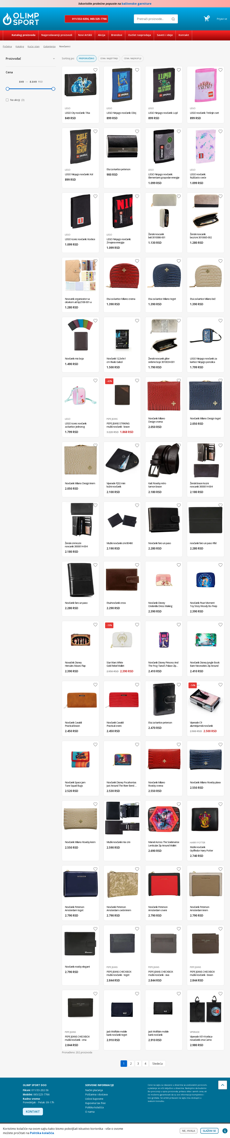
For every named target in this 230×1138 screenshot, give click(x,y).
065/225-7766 (98, 18)
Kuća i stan (34, 46)
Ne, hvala (188, 1130)
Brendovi (116, 35)
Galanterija (49, 46)
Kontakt (184, 35)
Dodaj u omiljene (95, 70)
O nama (90, 1111)
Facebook (218, 4)
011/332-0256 (80, 18)
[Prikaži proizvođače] (54, 58)
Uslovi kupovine (94, 1098)
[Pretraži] (173, 19)
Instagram (225, 4)
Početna (7, 46)
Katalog (20, 46)
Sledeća (157, 1064)
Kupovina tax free (95, 1103)
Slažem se (209, 1130)
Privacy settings (225, 1131)
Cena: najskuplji (132, 58)
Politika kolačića (94, 1107)
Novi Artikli (85, 35)
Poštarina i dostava (96, 1094)
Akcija (101, 35)
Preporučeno (86, 58)
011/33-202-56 (40, 1090)
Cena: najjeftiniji (109, 58)
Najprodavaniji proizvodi (56, 35)
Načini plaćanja (94, 1090)
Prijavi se (222, 18)
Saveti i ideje (165, 35)
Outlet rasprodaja (139, 35)
